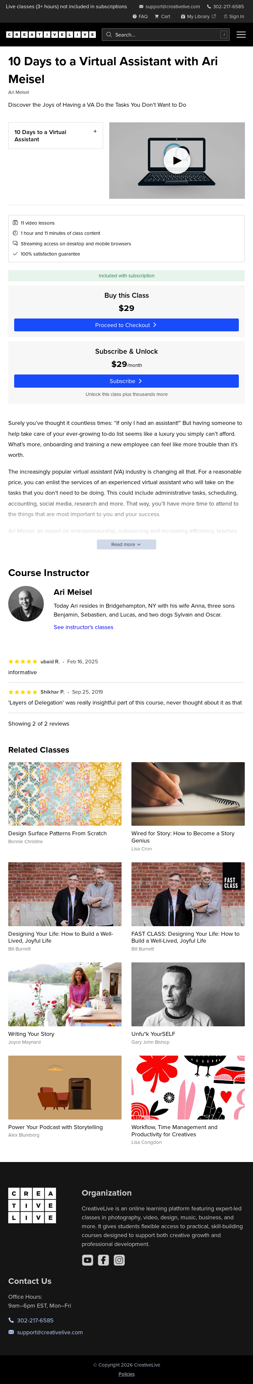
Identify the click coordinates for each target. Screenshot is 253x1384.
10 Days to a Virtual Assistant (40, 135)
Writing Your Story (31, 1034)
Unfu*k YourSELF (153, 1034)
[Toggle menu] (241, 35)
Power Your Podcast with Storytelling (55, 1127)
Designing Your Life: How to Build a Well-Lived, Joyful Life (60, 937)
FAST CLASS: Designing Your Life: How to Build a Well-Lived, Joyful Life (185, 937)
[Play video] (177, 161)
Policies (127, 1373)
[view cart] (164, 16)
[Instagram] (119, 1260)
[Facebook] (103, 1260)
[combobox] (165, 35)
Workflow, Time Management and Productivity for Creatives (174, 1130)
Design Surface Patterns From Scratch (57, 833)
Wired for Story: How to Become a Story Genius (183, 836)
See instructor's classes (83, 627)
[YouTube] (88, 1260)
